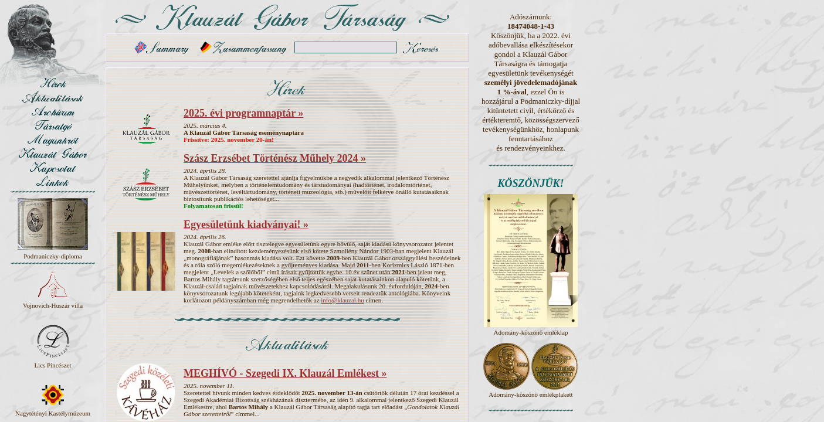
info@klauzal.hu (342, 300)
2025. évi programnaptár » (243, 113)
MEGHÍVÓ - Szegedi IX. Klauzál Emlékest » (285, 373)
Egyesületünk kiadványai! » (246, 224)
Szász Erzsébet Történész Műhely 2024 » (275, 158)
